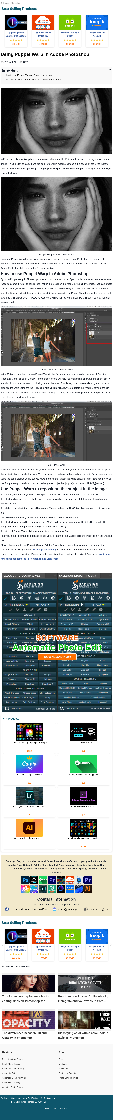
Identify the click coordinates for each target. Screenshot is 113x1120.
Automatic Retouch (10, 1073)
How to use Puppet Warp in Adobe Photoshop (28, 75)
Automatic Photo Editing (13, 1068)
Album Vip (63, 1068)
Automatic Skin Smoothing (14, 1078)
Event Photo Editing (11, 1082)
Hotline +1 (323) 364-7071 (56, 1108)
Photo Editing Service (68, 1078)
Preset (61, 1059)
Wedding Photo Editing (12, 1087)
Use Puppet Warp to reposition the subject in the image (33, 79)
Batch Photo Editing (11, 1064)
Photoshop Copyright (68, 1073)
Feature (7, 1052)
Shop (62, 1052)
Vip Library (63, 1064)
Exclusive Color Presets (12, 1059)
